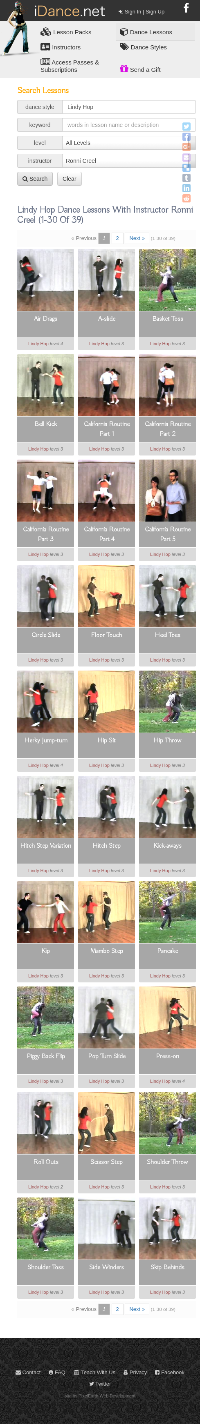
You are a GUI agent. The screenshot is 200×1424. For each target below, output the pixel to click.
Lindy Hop (38, 343)
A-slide (106, 319)
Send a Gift (140, 68)
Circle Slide (45, 635)
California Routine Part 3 (46, 535)
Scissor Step (106, 1162)
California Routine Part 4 (107, 535)
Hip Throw (167, 741)
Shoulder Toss (45, 1268)
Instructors (60, 46)
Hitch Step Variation (45, 846)
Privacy (135, 1372)
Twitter (100, 1384)
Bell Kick (45, 424)
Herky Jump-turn (45, 741)
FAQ (57, 1372)
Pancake (167, 951)
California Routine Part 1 (107, 429)
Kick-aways (167, 846)
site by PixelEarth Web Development (100, 1395)
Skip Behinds (167, 1268)
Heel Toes (167, 635)
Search (34, 179)
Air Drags (45, 319)
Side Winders (106, 1268)
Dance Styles (143, 46)
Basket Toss (167, 319)
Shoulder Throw (167, 1162)
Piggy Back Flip (46, 1057)
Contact (28, 1372)
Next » (137, 238)
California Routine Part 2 (168, 429)
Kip (45, 951)
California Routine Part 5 (168, 535)
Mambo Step (106, 951)
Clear (69, 179)
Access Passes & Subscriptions (69, 65)
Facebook (169, 1372)
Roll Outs (45, 1162)
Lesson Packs (66, 31)
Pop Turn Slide (107, 1057)
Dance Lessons (146, 31)
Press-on (167, 1057)
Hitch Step (106, 846)
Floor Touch (106, 635)
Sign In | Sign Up (141, 12)
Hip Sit (106, 741)
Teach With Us (94, 1372)
